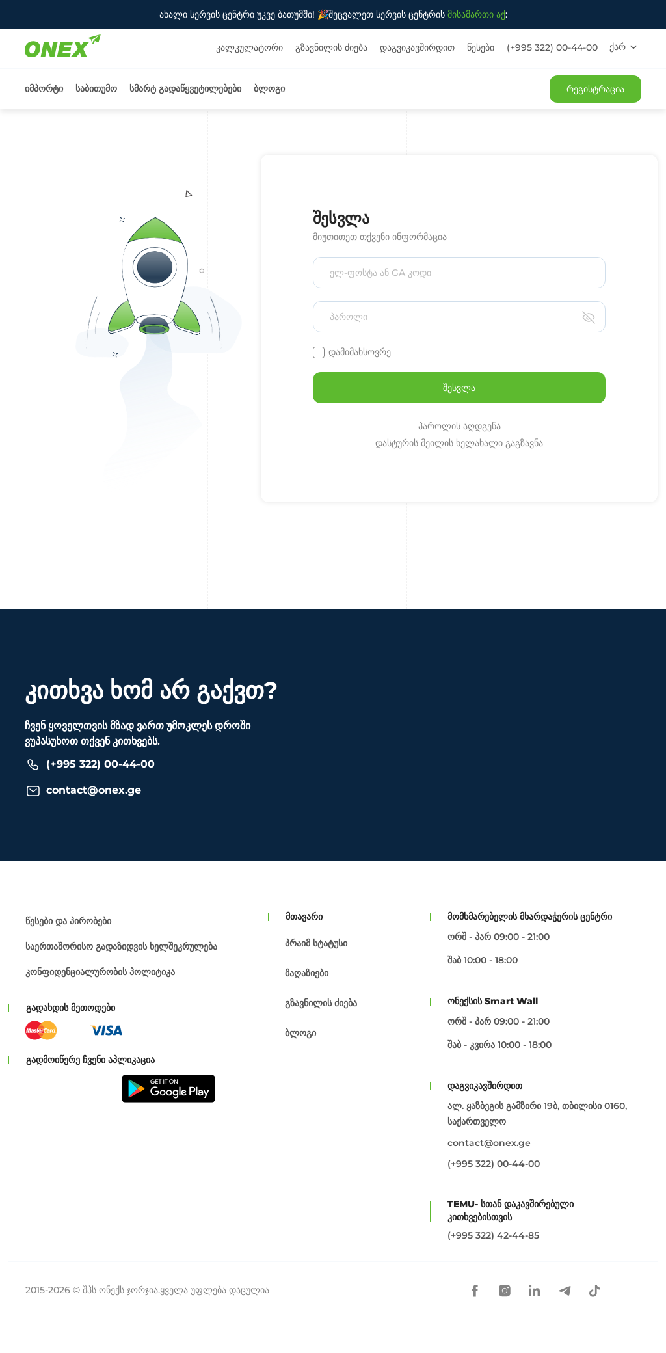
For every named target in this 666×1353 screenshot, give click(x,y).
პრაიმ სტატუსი (316, 943)
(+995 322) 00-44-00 (552, 47)
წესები (480, 47)
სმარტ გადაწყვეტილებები (185, 88)
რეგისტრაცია (595, 89)
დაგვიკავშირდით (417, 47)
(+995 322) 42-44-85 (493, 1235)
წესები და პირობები (68, 921)
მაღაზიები (306, 973)
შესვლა (459, 388)
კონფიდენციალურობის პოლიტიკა (100, 972)
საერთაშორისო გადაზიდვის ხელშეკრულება (121, 946)
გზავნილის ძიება (331, 47)
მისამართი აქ (476, 14)
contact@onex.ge (93, 790)
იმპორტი (44, 88)
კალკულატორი (249, 47)
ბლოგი (269, 88)
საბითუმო (96, 88)
